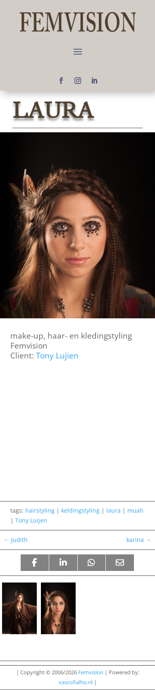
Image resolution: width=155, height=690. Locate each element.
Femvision (90, 672)
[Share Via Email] (120, 562)
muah (135, 510)
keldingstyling (80, 510)
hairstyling (40, 510)
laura (113, 510)
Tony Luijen (31, 520)
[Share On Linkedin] (63, 562)
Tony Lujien (57, 355)
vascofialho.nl (76, 682)
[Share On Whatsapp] (92, 562)
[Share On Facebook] (35, 562)
